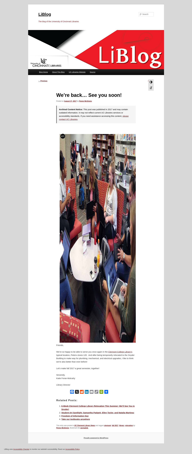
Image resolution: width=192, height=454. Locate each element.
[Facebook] (72, 392)
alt (62, 136)
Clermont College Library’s (120, 352)
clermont (107, 425)
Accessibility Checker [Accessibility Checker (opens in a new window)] (21, 449)
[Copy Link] (96, 392)
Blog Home (43, 72)
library (121, 425)
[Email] (91, 392)
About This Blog (58, 72)
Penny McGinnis (85, 101)
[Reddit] (81, 392)
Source (92, 72)
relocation (129, 425)
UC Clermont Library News (84, 425)
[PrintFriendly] (101, 392)
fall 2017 (115, 425)
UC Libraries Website (77, 72)
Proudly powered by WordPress (96, 438)
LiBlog (44, 14)
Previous (42, 81)
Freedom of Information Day (75, 416)
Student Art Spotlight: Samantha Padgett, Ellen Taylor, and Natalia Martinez (97, 412)
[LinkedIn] (86, 392)
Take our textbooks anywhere (75, 419)
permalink (84, 428)
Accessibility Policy (72, 449)
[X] (76, 392)
